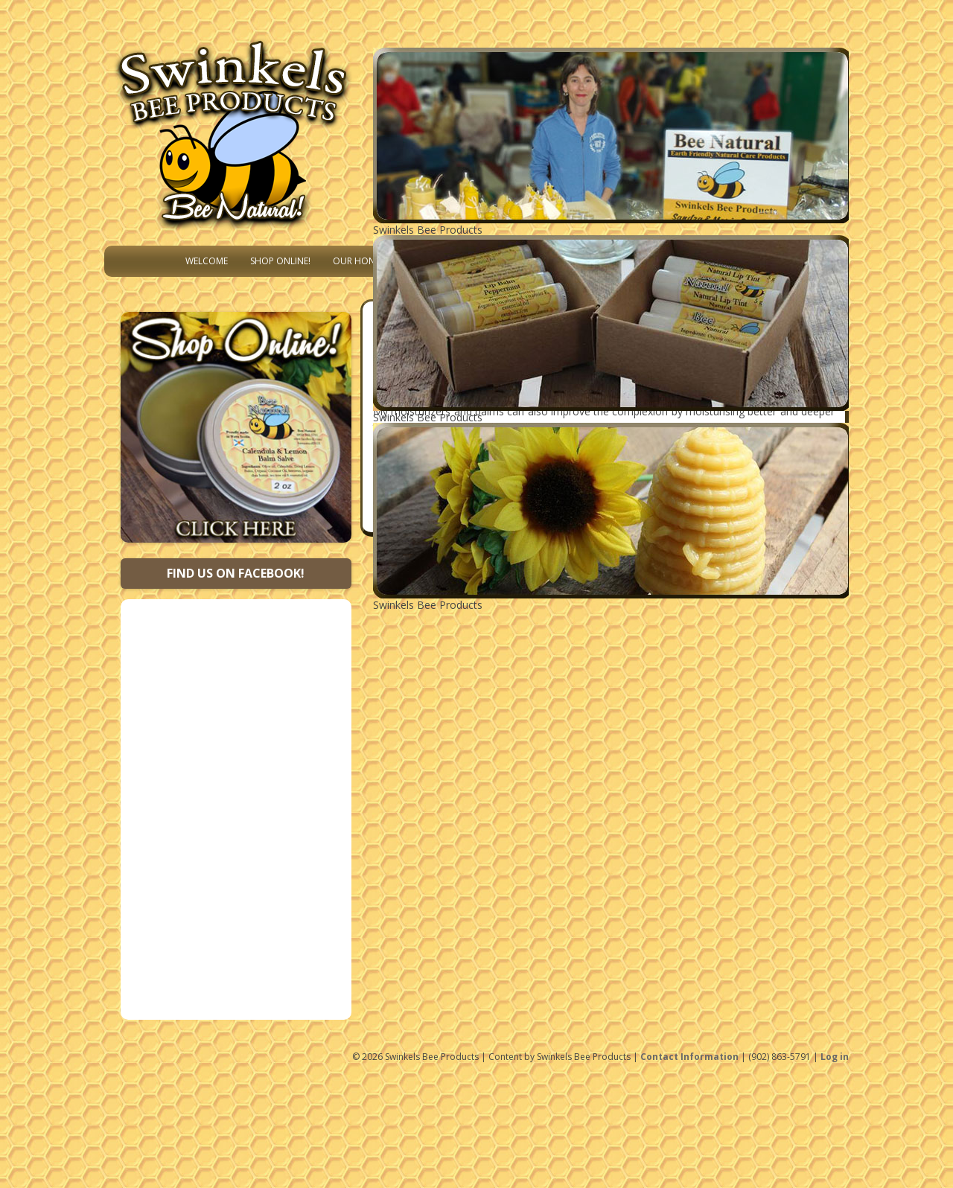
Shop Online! (280, 261)
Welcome (206, 261)
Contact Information (689, 1056)
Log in (834, 1056)
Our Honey (359, 261)
